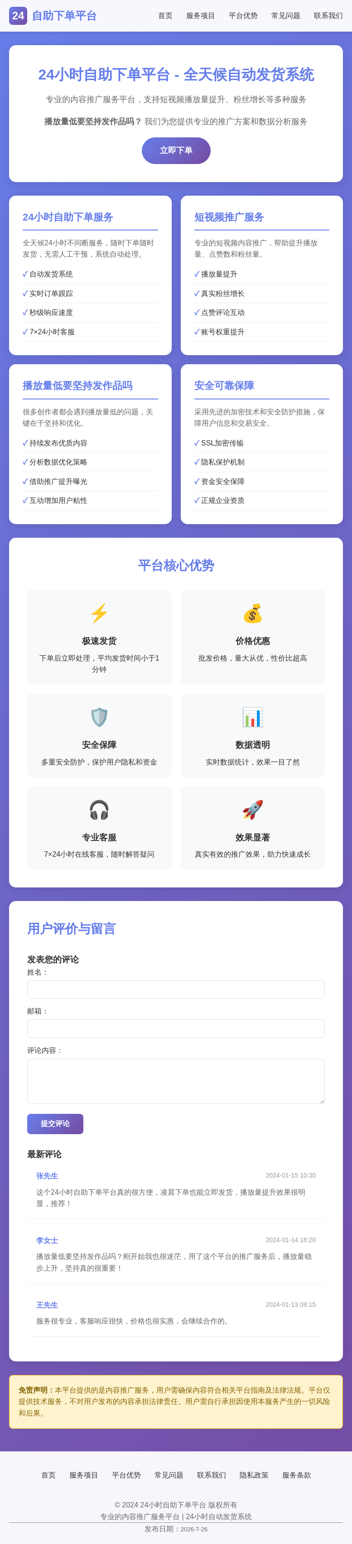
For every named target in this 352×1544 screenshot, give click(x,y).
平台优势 (243, 15)
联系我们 (328, 15)
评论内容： (45, 1050)
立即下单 (176, 150)
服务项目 (200, 15)
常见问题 (285, 15)
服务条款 (296, 1475)
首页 (165, 15)
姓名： (38, 972)
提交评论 (55, 1123)
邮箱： (38, 1011)
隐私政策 (254, 1475)
